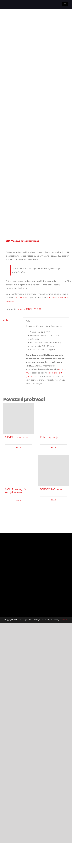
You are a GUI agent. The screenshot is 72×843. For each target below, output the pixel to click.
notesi (20, 309)
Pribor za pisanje (49, 437)
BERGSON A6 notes (51, 489)
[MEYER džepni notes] (18, 418)
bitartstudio (64, 620)
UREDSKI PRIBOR (33, 309)
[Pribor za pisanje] (53, 418)
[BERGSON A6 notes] (53, 470)
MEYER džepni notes (16, 437)
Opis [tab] (5, 320)
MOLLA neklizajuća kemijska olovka (15, 491)
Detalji (19, 448)
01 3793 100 (20, 297)
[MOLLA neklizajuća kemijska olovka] (18, 470)
